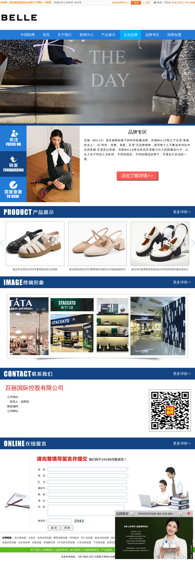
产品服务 (106, 549)
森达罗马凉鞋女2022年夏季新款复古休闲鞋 (35, 246)
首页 (46, 35)
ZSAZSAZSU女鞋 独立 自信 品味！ (156, 513)
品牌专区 (152, 35)
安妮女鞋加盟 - (10, 542)
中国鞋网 (28, 35)
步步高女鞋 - (25, 542)
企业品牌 (130, 35)
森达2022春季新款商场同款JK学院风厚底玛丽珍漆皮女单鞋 (160, 247)
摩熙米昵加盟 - (61, 537)
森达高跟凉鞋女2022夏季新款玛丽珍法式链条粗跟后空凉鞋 (97, 247)
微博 (159, 2)
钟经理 (77, 2)
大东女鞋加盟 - (85, 542)
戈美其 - (32, 537)
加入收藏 (190, 2)
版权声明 (61, 549)
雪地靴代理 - (50, 542)
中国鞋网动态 (91, 549)
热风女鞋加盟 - (45, 537)
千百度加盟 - (100, 542)
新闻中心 (87, 35)
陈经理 (69, 2)
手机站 (167, 2)
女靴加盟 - (37, 542)
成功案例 (75, 549)
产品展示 (108, 35)
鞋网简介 (48, 549)
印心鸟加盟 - (88, 537)
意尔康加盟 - (21, 537)
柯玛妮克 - (75, 537)
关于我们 (65, 35)
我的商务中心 (122, 2)
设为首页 (178, 2)
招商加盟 (174, 35)
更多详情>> (182, 212)
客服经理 (58, 2)
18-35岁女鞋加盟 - (67, 542)
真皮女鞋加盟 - (103, 537)
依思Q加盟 (112, 542)
